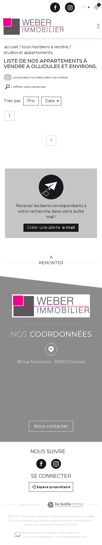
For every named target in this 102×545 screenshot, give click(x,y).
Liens (77, 520)
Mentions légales (38, 520)
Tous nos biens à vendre (44, 47)
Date (52, 100)
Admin (87, 520)
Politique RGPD (65, 524)
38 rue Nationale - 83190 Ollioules (51, 361)
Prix (31, 100)
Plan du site (16, 520)
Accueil (11, 47)
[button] (25, 87)
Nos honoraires (61, 520)
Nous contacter (51, 426)
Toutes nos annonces (38, 524)
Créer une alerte (51, 228)
